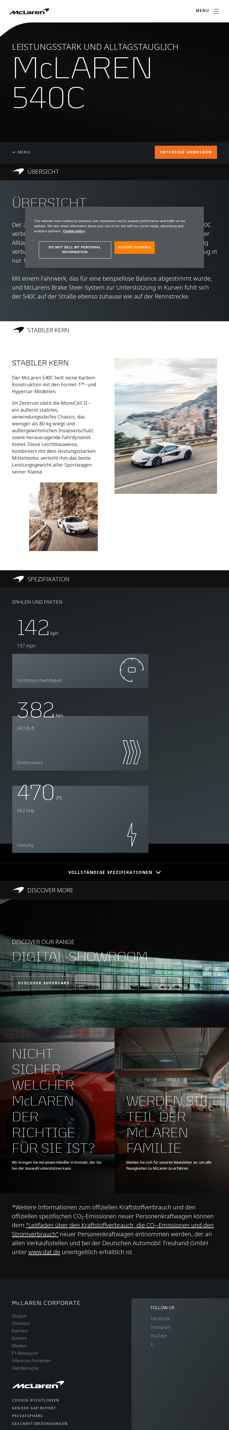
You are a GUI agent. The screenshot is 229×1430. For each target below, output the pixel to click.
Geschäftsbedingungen (40, 1423)
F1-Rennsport (25, 1353)
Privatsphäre (27, 1415)
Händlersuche (25, 1368)
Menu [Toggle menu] (21, 152)
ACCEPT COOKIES (134, 247)
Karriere (19, 1338)
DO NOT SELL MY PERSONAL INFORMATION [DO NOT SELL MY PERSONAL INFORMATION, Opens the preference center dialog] (75, 249)
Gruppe (19, 1316)
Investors (21, 1323)
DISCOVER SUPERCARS (43, 982)
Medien (19, 1345)
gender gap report (34, 1408)
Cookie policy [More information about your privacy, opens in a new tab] (74, 231)
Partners (20, 1331)
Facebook (160, 1318)
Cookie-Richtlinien (36, 1400)
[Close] (195, 213)
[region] (114, 237)
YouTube (159, 1336)
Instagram (161, 1327)
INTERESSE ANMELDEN (186, 152)
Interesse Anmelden (31, 1360)
